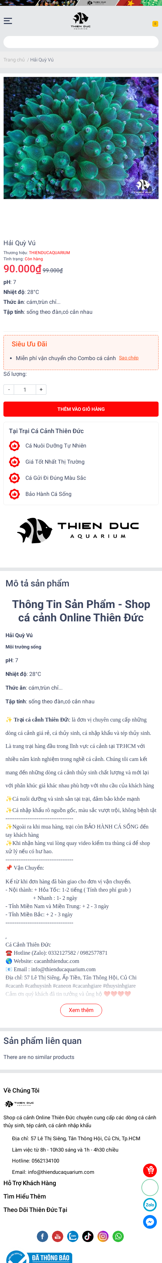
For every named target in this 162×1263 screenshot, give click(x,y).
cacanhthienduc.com (56, 961)
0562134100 (45, 1161)
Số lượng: (15, 374)
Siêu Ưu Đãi (29, 344)
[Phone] (150, 1187)
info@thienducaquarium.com (61, 1172)
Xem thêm (81, 1010)
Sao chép (129, 357)
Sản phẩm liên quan (42, 1041)
